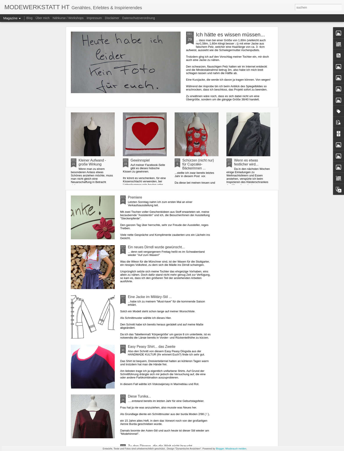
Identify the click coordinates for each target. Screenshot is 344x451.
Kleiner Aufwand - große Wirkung (92, 162)
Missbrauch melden (235, 448)
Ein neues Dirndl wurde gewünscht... (156, 247)
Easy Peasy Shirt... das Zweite (152, 346)
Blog (29, 18)
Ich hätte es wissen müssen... (230, 34)
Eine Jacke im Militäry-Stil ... (150, 297)
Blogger (220, 448)
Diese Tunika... (139, 396)
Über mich (43, 18)
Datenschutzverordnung (138, 18)
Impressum (94, 18)
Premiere (135, 197)
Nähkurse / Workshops (68, 18)
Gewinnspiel (140, 160)
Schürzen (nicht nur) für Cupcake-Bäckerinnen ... (198, 164)
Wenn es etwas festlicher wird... (246, 162)
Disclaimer (112, 18)
